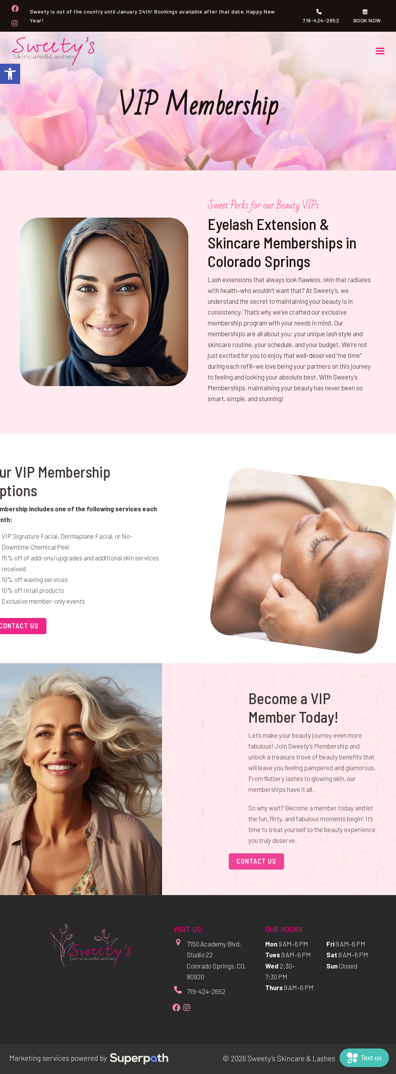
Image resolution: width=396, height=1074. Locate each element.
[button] (10, 74)
